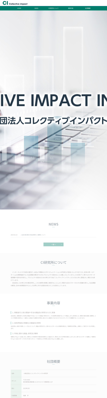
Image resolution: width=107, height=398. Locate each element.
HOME (19, 8)
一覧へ (53, 247)
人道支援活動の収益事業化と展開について (33, 237)
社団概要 (87, 8)
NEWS (36, 8)
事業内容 (70, 8)
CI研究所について (53, 8)
